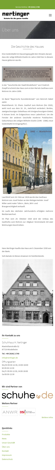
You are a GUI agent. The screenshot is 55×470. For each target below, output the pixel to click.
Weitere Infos (47, 417)
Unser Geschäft (8, 442)
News (4, 438)
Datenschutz (7, 459)
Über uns (6, 446)
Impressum (7, 455)
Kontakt (5, 451)
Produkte (6, 434)
